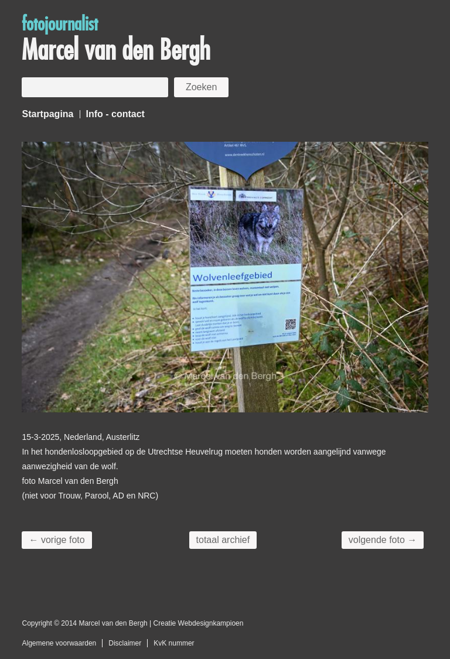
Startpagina (47, 114)
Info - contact (115, 114)
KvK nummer (174, 643)
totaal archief (223, 540)
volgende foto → (383, 540)
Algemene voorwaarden (59, 643)
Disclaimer (124, 643)
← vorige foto (56, 540)
